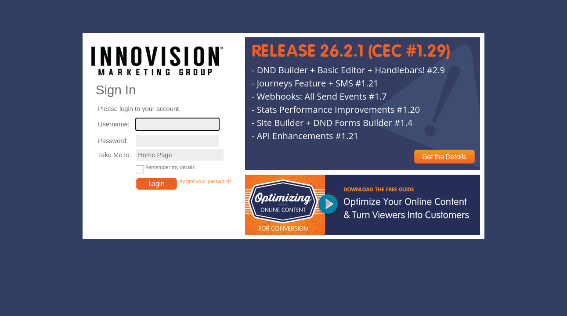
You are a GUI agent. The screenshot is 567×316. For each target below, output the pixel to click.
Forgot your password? (205, 181)
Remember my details (170, 167)
